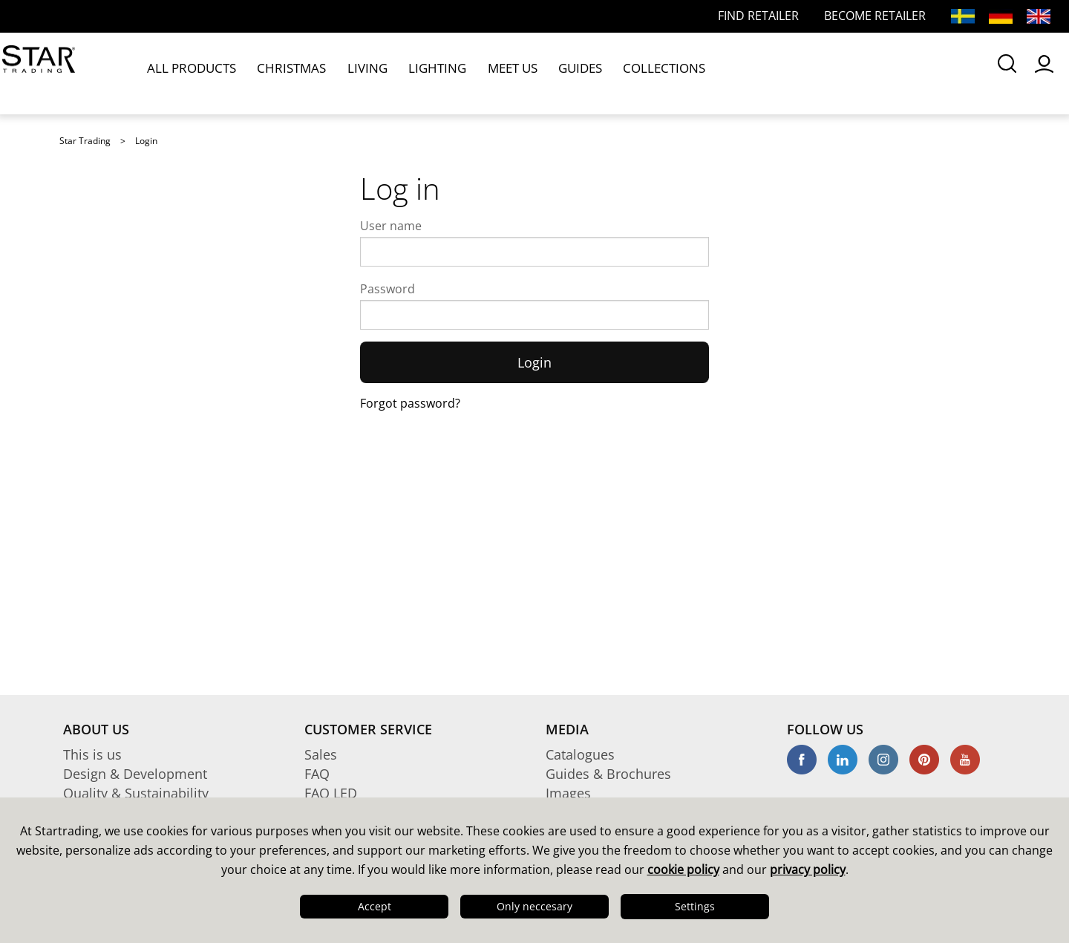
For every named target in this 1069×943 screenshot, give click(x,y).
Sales (320, 754)
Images (568, 793)
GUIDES (535, 73)
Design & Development (135, 774)
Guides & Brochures (608, 774)
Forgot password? (410, 403)
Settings (695, 906)
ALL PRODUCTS (192, 73)
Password (387, 289)
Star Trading (85, 140)
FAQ (317, 774)
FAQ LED (330, 793)
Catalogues (580, 754)
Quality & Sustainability (136, 793)
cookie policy (683, 869)
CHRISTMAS (281, 73)
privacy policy (808, 869)
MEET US (474, 73)
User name (391, 226)
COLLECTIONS (610, 73)
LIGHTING (408, 73)
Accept (374, 906)
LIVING (347, 73)
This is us (92, 754)
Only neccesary (534, 906)
